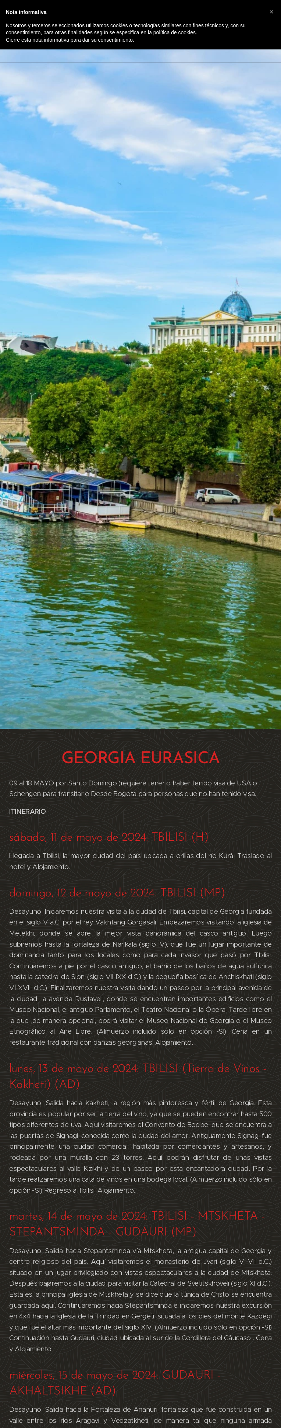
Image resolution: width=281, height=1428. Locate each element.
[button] (271, 12)
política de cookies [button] (174, 32)
